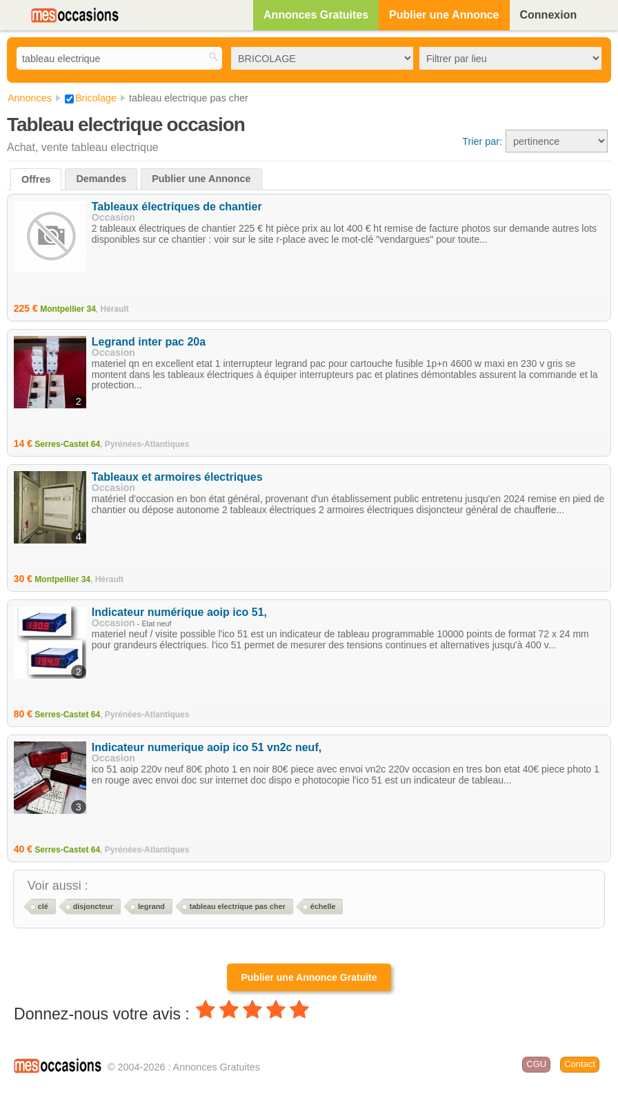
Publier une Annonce (444, 15)
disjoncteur (93, 906)
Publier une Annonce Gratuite (309, 977)
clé (43, 906)
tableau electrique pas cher (238, 906)
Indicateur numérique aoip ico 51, (179, 612)
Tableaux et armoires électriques (177, 477)
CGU (536, 1064)
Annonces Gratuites (315, 15)
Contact (579, 1064)
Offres (35, 179)
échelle (323, 906)
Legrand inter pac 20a (149, 342)
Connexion (548, 15)
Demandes (101, 178)
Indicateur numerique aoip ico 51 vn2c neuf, (206, 747)
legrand (151, 906)
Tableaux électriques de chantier (177, 206)
